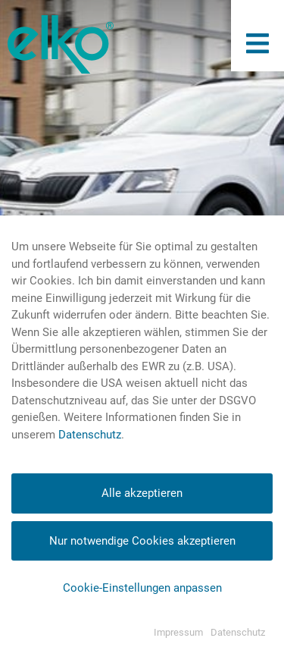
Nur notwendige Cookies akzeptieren (142, 541)
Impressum (178, 632)
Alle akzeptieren (142, 493)
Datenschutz (89, 434)
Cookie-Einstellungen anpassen (142, 588)
